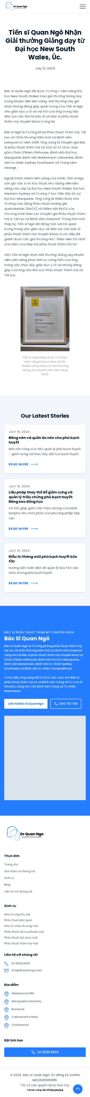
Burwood (18, 1009)
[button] (83, 6)
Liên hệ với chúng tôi (18, 891)
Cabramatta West (25, 1017)
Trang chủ (11, 864)
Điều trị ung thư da (17, 914)
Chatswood (20, 1025)
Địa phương (56, 1089)
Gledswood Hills (23, 993)
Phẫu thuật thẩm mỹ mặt (21, 943)
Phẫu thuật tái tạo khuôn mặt (24, 932)
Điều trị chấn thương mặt (21, 926)
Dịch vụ (9, 878)
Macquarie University (27, 1001)
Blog (7, 884)
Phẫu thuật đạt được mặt (21, 937)
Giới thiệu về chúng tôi (19, 871)
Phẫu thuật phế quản (18, 920)
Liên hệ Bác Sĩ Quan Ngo (26, 704)
